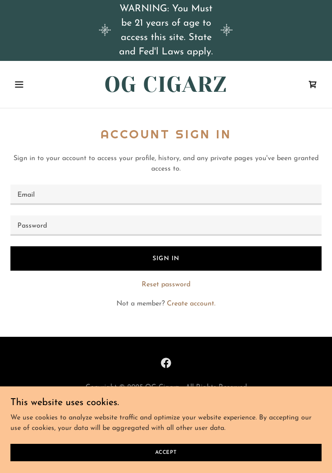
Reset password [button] (166, 284)
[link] (165, 90)
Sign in (166, 258)
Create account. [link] (191, 303)
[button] (33, 84)
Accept (166, 452)
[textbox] (166, 195)
